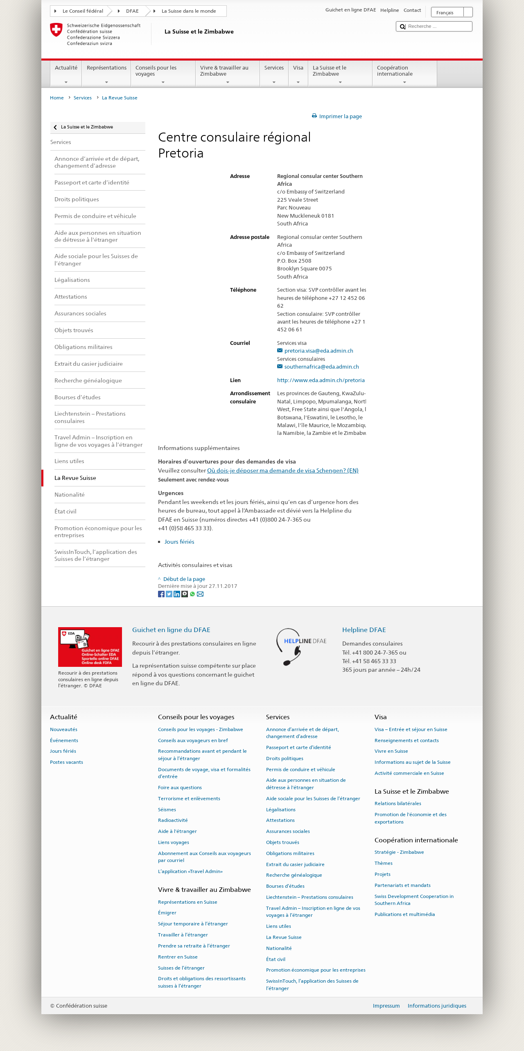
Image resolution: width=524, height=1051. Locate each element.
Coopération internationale (405, 75)
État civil (275, 959)
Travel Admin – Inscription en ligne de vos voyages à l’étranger (313, 911)
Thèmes (384, 863)
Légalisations (281, 809)
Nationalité (279, 948)
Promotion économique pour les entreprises (316, 970)
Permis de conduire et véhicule (300, 769)
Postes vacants (66, 762)
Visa (298, 75)
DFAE (132, 11)
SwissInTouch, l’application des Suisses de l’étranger (312, 984)
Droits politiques (284, 758)
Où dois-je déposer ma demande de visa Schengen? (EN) (283, 470)
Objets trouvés (282, 842)
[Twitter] (170, 594)
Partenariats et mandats (403, 885)
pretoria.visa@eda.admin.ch (319, 351)
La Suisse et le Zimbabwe (341, 75)
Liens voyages (173, 842)
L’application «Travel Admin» (190, 871)
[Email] (200, 594)
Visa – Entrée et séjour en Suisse (411, 729)
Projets (383, 874)
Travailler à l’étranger (183, 935)
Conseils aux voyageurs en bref (193, 740)
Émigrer (167, 913)
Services (274, 75)
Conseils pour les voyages (163, 75)
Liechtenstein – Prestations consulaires (309, 897)
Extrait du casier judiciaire (295, 864)
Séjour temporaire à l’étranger (193, 924)
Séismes (167, 809)
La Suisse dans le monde (189, 11)
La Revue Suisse (284, 937)
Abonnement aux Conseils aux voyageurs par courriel (204, 857)
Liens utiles (278, 926)
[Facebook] (162, 594)
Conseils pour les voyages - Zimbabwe (200, 729)
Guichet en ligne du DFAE (171, 630)
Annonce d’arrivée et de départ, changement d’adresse (302, 733)
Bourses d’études (285, 886)
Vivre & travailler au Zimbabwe (228, 75)
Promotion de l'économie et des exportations (411, 818)
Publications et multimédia (405, 914)
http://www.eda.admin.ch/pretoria (324, 380)
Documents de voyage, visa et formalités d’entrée (204, 772)
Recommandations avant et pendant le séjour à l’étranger (202, 754)
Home (57, 98)
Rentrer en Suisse (178, 957)
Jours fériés (179, 541)
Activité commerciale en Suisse (409, 773)
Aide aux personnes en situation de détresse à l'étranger (306, 783)
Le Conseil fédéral (83, 11)
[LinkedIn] (177, 594)
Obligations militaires (290, 853)
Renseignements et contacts (407, 740)
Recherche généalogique (294, 875)
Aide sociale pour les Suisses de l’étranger (313, 798)
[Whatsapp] (193, 594)
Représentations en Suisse (187, 902)
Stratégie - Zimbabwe (399, 852)
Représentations (106, 75)
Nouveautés (63, 729)
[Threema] (185, 594)
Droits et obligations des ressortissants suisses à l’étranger (202, 982)
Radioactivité (173, 820)
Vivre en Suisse (391, 751)
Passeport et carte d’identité (298, 747)
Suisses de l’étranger (181, 967)
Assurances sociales (288, 831)
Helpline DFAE (364, 630)
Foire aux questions (180, 787)
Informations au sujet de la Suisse (413, 762)
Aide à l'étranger (177, 831)
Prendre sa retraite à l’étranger (194, 946)
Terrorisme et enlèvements (189, 798)
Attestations (280, 820)
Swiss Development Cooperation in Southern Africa (414, 899)
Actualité (66, 75)
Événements (64, 740)
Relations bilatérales (398, 803)
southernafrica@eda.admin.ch (322, 367)
